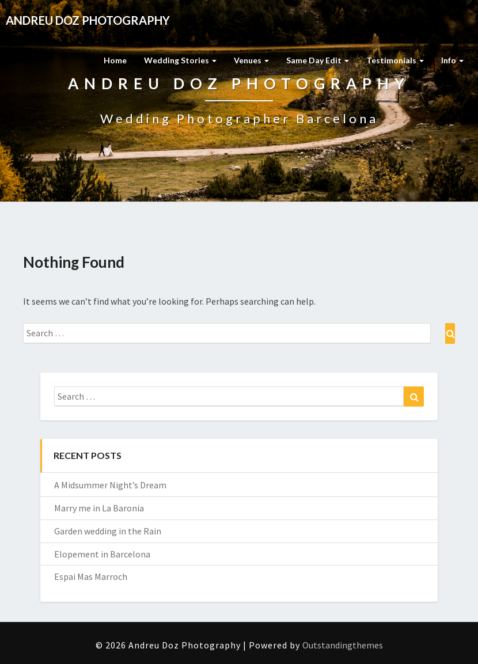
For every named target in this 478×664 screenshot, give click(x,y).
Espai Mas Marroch (90, 576)
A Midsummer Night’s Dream (110, 485)
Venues (251, 60)
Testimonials (395, 60)
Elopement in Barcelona (102, 554)
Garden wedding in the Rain (107, 531)
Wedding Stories (180, 60)
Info (452, 60)
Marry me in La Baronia (99, 508)
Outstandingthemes (342, 645)
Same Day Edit (317, 60)
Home (115, 60)
